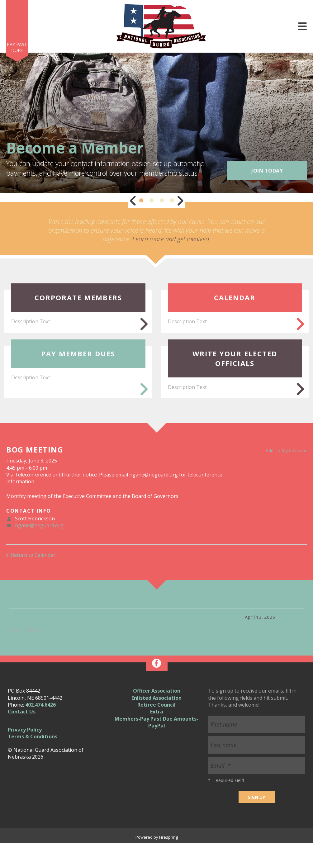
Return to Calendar (33, 555)
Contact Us (22, 711)
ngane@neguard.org (39, 525)
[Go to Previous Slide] (133, 200)
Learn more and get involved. (171, 239)
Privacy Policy (25, 729)
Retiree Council (156, 704)
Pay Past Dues (17, 47)
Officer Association (156, 690)
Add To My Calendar (286, 450)
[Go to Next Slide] (180, 200)
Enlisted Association (156, 697)
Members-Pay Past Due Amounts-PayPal (156, 722)
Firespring (168, 837)
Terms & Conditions (32, 736)
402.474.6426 (40, 704)
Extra (156, 711)
